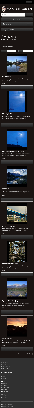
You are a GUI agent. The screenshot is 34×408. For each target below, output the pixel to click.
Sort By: (4, 51)
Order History (5, 396)
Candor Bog (6, 189)
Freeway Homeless (8, 226)
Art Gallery (4, 385)
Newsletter (4, 398)
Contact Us (4, 375)
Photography (11, 29)
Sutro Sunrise (7, 338)
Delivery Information (6, 366)
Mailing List (4, 389)
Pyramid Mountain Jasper (11, 301)
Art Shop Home (5, 387)
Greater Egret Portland (10, 263)
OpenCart (10, 404)
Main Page (4, 383)
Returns (3, 377)
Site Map (3, 378)
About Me (3, 364)
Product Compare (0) (8, 46)
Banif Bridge (6, 76)
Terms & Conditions (6, 370)
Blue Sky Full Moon (8, 114)
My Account (4, 394)
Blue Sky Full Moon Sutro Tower (13, 151)
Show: (20, 51)
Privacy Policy (4, 368)
